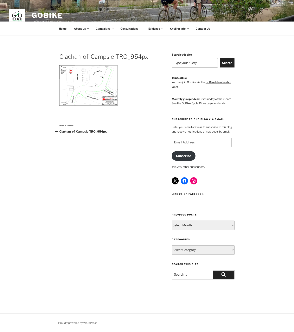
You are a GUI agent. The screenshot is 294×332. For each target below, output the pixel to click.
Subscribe (183, 156)
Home (63, 28)
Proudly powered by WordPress (77, 322)
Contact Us (203, 28)
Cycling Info (179, 28)
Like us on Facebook (188, 194)
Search (227, 63)
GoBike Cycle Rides (194, 103)
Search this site (182, 54)
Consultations (131, 28)
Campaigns (105, 28)
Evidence (156, 28)
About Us (81, 28)
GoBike (47, 15)
